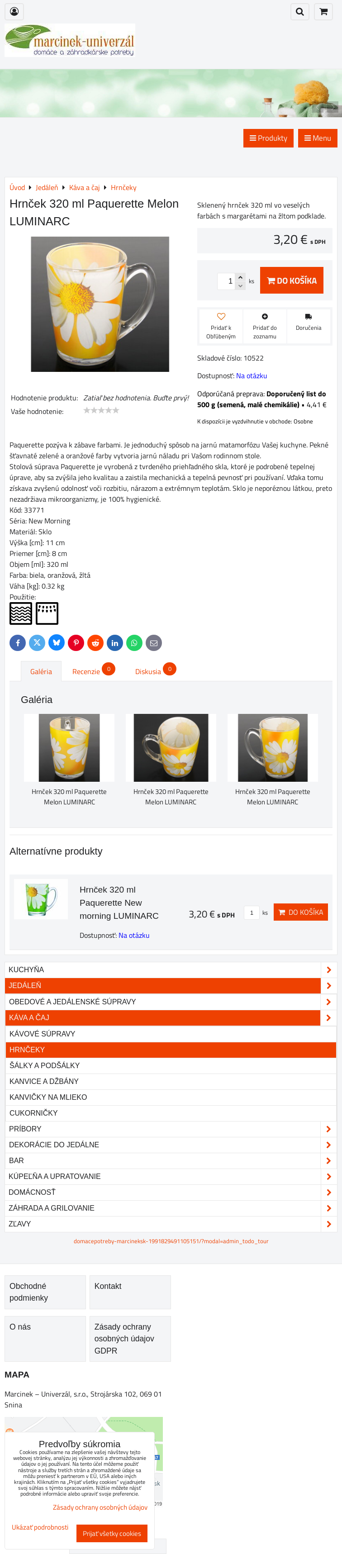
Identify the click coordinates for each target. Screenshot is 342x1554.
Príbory (173, 1129)
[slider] (101, 410)
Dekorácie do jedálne (173, 1145)
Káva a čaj (173, 1018)
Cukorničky (34, 1113)
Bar (173, 1161)
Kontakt (108, 1286)
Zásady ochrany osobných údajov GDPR (124, 1338)
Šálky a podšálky (45, 1065)
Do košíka (292, 280)
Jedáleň (173, 985)
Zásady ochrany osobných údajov (100, 1507)
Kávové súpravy (43, 1034)
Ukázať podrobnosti (40, 1527)
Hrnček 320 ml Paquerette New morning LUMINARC (119, 903)
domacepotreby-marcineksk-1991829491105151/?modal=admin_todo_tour (171, 1240)
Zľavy (173, 1224)
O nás (20, 1326)
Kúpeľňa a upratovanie (173, 1176)
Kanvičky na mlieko (48, 1097)
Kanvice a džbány (44, 1081)
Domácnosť (173, 1192)
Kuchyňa (173, 970)
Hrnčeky (27, 1050)
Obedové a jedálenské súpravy (173, 1002)
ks (256, 912)
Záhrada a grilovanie (173, 1208)
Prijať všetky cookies (112, 1533)
